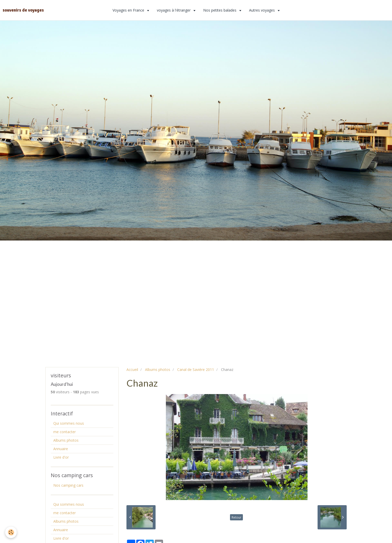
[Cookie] (11, 532)
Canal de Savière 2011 (195, 369)
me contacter (64, 431)
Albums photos (157, 369)
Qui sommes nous (68, 423)
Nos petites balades (220, 10)
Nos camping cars (68, 485)
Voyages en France (129, 10)
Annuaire (60, 448)
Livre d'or (61, 457)
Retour (236, 517)
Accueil (132, 369)
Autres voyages (262, 10)
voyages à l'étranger (174, 10)
